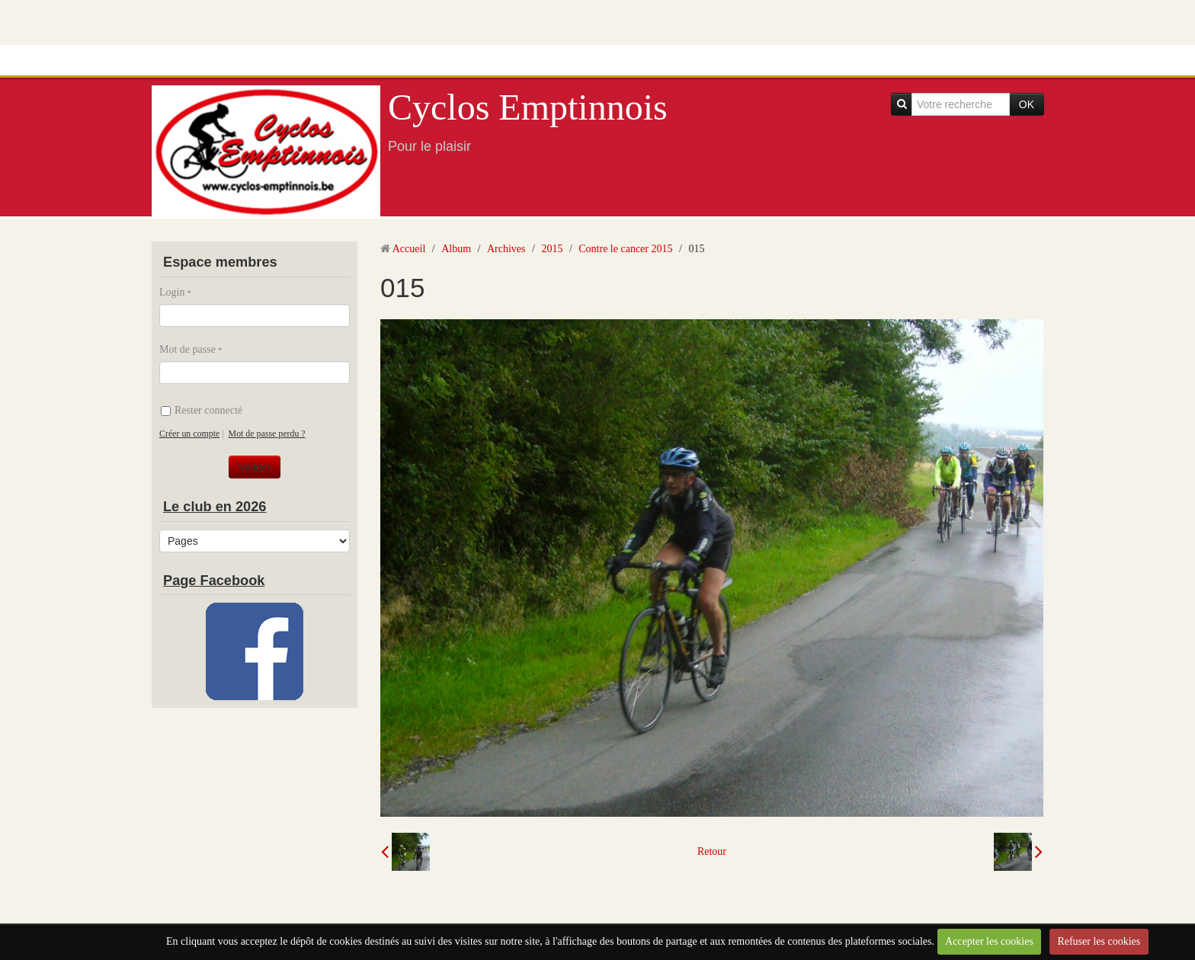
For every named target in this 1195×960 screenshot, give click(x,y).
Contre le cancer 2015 (625, 248)
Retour (711, 851)
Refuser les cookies (1098, 941)
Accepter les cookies (989, 941)
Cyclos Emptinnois (528, 107)
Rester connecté (201, 410)
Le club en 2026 (214, 506)
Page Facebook (213, 580)
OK (1026, 104)
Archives (506, 248)
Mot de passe (187, 349)
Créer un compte (189, 433)
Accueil (409, 248)
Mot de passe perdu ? (267, 433)
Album (456, 248)
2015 (551, 248)
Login (171, 292)
